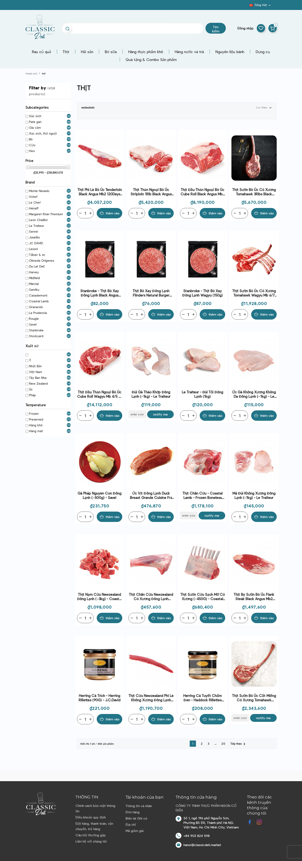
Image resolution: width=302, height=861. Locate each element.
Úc (31, 389)
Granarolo (36, 307)
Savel (33, 324)
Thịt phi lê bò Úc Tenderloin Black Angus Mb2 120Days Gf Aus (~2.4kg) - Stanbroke (99, 191)
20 (223, 743)
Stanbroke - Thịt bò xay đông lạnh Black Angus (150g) (99, 293)
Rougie (34, 318)
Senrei (33, 231)
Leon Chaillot (38, 220)
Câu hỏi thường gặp (91, 835)
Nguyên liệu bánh (229, 51)
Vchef (33, 196)
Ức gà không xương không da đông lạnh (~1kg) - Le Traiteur (254, 394)
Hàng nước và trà (189, 51)
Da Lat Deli (36, 266)
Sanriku (34, 289)
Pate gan (35, 122)
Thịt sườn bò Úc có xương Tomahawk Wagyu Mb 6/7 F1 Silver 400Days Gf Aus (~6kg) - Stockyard (254, 293)
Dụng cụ (263, 51)
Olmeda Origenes (41, 260)
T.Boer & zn (37, 255)
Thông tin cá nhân (139, 806)
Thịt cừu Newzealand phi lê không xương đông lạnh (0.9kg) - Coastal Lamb (151, 697)
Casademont (38, 295)
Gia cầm (35, 127)
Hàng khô (36, 425)
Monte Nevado (39, 191)
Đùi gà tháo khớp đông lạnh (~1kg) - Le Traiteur (151, 394)
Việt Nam (35, 372)
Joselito (34, 237)
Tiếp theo (238, 744)
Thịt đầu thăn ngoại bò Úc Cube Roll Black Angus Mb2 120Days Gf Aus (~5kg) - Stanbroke (202, 191)
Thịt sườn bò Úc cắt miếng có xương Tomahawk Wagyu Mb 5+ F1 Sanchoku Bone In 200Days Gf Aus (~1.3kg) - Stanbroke (254, 697)
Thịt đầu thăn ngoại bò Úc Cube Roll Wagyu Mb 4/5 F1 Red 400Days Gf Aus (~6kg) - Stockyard (99, 394)
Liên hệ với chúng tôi (91, 841)
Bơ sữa (111, 51)
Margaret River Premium (46, 214)
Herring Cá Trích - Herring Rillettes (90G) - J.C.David (99, 697)
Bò (31, 139)
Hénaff (33, 208)
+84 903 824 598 (196, 836)
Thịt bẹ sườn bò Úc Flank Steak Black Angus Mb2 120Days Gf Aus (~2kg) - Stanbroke (254, 596)
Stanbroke (36, 330)
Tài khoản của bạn (145, 797)
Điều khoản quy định (91, 817)
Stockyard (36, 336)
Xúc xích (35, 116)
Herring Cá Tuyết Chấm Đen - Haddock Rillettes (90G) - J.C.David (202, 697)
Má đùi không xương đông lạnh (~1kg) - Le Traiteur (254, 495)
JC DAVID (36, 243)
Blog (247, 6)
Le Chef (34, 202)
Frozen (34, 413)
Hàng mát (36, 431)
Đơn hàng (133, 812)
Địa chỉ (131, 824)
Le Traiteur (36, 225)
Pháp (32, 395)
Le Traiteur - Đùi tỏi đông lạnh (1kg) (202, 394)
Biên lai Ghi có (136, 818)
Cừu (32, 145)
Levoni (33, 249)
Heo (32, 151)
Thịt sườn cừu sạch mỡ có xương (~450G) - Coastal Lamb (202, 596)
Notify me (160, 414)
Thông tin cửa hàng (196, 797)
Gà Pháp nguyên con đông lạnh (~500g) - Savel (99, 495)
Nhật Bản (35, 366)
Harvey (34, 272)
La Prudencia (38, 313)
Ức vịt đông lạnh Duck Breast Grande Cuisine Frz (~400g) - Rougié (151, 495)
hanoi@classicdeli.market (202, 845)
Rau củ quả (41, 51)
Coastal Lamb (39, 301)
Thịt (66, 51)
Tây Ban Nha (37, 377)
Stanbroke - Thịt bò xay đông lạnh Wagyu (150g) (202, 293)
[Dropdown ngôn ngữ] (260, 5)
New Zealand (38, 383)
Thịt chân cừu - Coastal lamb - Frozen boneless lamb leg (202, 495)
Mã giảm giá (134, 831)
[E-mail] (137, 414)
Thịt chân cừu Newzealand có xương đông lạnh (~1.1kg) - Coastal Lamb (151, 596)
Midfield (34, 278)
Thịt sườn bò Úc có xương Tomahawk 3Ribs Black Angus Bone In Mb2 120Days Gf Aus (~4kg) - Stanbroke (254, 191)
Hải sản (87, 51)
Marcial (34, 284)
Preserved (36, 419)
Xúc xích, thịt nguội (43, 133)
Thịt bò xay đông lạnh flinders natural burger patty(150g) (151, 293)
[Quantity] (85, 213)
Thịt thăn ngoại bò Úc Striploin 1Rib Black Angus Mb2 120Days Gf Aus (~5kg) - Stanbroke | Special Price (151, 191)
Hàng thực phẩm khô (145, 51)
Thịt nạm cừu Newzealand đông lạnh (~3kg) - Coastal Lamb (99, 596)
